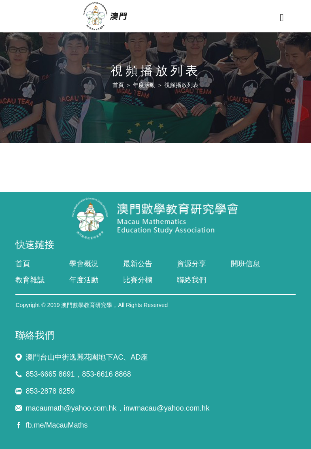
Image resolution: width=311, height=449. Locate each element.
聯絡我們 (191, 280)
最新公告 (137, 264)
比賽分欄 (137, 280)
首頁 (118, 85)
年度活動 (144, 85)
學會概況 (83, 264)
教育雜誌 (30, 280)
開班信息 (245, 264)
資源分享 (191, 264)
